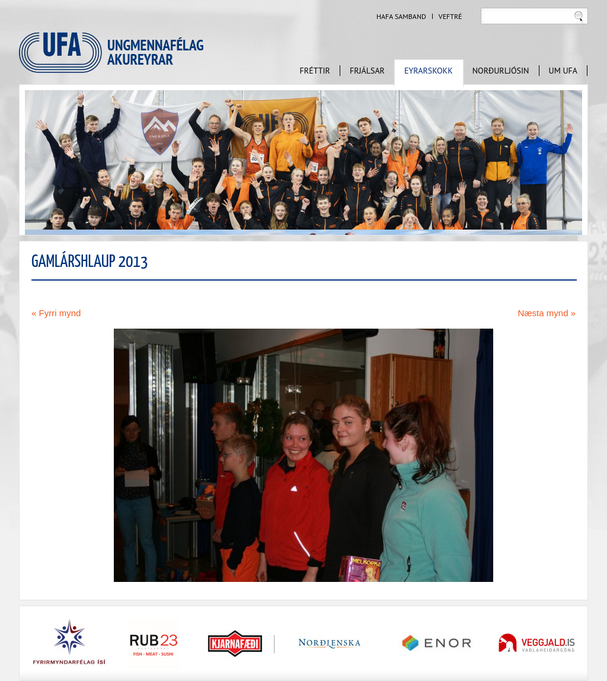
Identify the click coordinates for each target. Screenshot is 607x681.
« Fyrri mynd (56, 313)
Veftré (450, 17)
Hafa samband (401, 17)
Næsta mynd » (546, 313)
